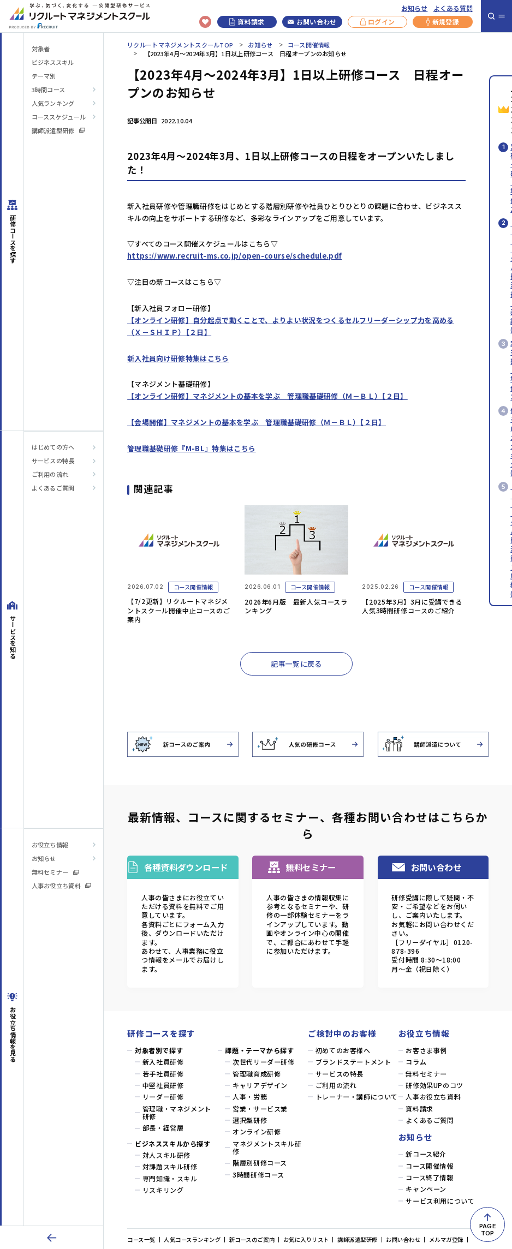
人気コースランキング (192, 1239)
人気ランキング (53, 103)
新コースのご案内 (252, 1239)
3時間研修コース (258, 1175)
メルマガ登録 (446, 1239)
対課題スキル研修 (170, 1166)
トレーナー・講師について (356, 1097)
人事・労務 (250, 1097)
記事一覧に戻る (296, 664)
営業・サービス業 (260, 1109)
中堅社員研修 (163, 1085)
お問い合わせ (312, 22)
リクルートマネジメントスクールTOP (180, 44)
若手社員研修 (163, 1074)
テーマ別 (44, 75)
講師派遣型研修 (59, 130)
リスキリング (163, 1190)
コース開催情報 (309, 44)
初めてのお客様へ (343, 1050)
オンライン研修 (257, 1132)
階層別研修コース (260, 1163)
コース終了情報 (429, 1177)
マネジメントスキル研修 (267, 1148)
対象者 (41, 48)
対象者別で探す (159, 1050)
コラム (416, 1062)
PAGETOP (487, 1229)
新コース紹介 (426, 1154)
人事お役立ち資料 (62, 885)
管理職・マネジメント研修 (176, 1113)
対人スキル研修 (166, 1155)
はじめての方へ (53, 447)
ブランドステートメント (353, 1062)
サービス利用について (440, 1201)
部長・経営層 (163, 1128)
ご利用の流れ (50, 474)
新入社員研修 (163, 1062)
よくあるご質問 (53, 487)
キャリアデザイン (260, 1085)
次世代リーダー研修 (263, 1062)
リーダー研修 (163, 1097)
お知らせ (414, 8)
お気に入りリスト (306, 1239)
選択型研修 (250, 1120)
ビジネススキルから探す (173, 1144)
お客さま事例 (426, 1050)
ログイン (377, 22)
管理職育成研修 (257, 1074)
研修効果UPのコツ (434, 1085)
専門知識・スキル (170, 1178)
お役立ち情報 (50, 844)
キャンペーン (426, 1189)
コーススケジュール (59, 116)
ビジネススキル (53, 62)
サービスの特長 (53, 460)
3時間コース (49, 89)
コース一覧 (141, 1239)
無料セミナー (55, 872)
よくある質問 (453, 8)
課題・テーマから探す (259, 1050)
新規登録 (442, 22)
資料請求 (247, 21)
